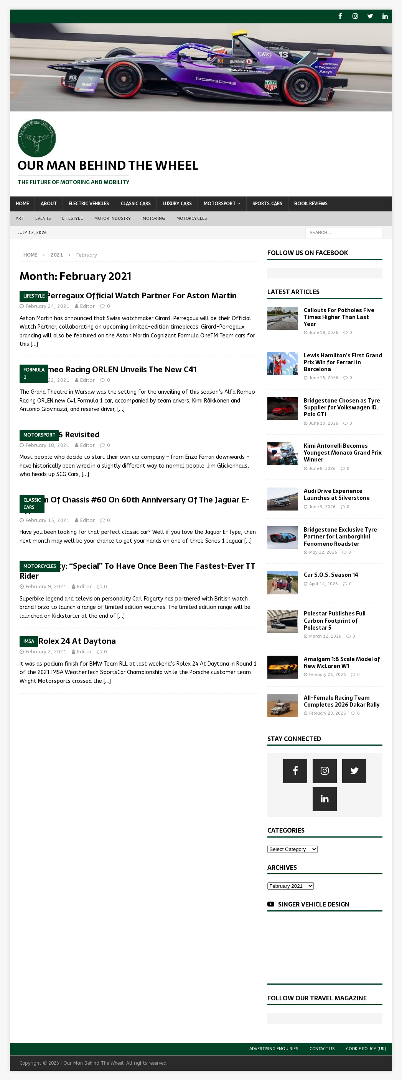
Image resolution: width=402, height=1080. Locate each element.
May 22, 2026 (323, 552)
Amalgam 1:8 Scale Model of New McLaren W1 (342, 662)
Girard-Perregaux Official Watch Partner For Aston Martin (128, 295)
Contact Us (322, 1048)
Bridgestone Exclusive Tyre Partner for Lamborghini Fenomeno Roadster (340, 536)
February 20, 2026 (327, 712)
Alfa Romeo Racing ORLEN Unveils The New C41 (108, 369)
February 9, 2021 (46, 586)
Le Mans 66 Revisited (59, 434)
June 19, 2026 (323, 332)
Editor (87, 306)
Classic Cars (136, 203)
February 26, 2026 (327, 674)
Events (43, 218)
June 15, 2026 (323, 377)
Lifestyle (72, 218)
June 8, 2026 (322, 468)
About (49, 203)
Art (20, 218)
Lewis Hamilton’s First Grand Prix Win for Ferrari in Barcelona (343, 362)
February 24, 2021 (47, 306)
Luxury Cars (177, 203)
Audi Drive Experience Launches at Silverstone (337, 494)
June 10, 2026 (323, 422)
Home (22, 203)
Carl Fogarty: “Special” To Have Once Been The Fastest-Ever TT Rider (137, 571)
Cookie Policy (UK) (366, 1048)
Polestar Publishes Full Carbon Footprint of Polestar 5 (335, 620)
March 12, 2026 (325, 635)
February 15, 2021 (47, 519)
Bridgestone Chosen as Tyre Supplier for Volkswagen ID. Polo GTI (342, 407)
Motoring (154, 218)
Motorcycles (191, 218)
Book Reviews (311, 203)
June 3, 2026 (322, 506)
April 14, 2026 (323, 583)
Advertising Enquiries (273, 1048)
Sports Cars (267, 203)
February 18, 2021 (47, 445)
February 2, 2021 (46, 651)
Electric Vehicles (89, 203)
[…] (34, 343)
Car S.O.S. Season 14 (331, 574)
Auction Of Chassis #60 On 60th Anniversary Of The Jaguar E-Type (134, 504)
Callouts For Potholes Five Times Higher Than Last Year (339, 317)
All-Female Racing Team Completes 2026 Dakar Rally (342, 701)
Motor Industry (112, 218)
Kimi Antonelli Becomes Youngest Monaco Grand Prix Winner (343, 452)
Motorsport (220, 203)
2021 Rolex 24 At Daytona (68, 641)
